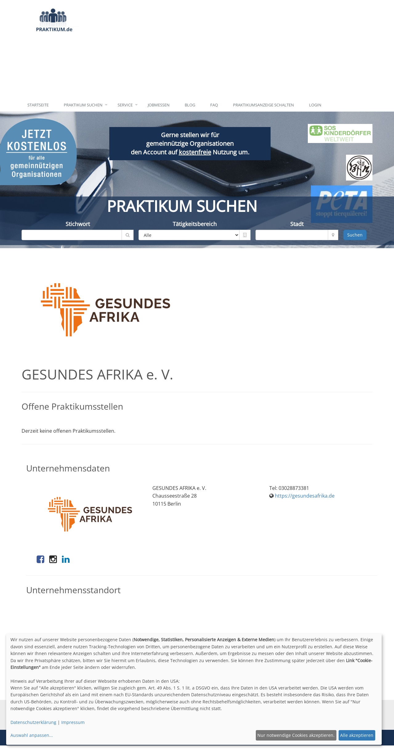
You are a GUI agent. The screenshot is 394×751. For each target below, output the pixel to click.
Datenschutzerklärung (33, 722)
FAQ (214, 105)
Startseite (38, 105)
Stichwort (78, 224)
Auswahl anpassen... (31, 735)
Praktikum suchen (83, 105)
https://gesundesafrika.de (305, 495)
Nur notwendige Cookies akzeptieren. (296, 735)
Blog (190, 105)
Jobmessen (159, 105)
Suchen (355, 235)
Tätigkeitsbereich (195, 224)
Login (315, 105)
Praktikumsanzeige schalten (263, 105)
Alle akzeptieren (356, 735)
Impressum (73, 722)
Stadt (297, 224)
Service (125, 105)
